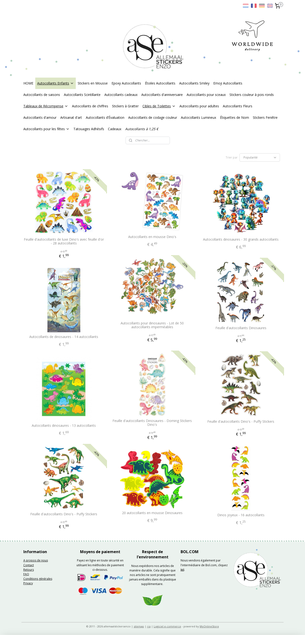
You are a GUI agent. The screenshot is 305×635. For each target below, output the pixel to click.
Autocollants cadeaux (120, 94)
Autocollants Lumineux (198, 117)
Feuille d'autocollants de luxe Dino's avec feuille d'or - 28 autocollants (64, 242)
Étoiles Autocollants (160, 83)
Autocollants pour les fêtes (46, 129)
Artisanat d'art (71, 117)
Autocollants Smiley (194, 83)
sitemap (139, 626)
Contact (28, 565)
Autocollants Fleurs (237, 106)
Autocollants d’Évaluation (105, 117)
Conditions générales (37, 579)
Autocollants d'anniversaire (162, 94)
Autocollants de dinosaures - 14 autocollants (64, 337)
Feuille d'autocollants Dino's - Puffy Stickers (241, 422)
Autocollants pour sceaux (206, 94)
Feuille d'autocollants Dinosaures (240, 328)
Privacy (28, 583)
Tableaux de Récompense (45, 106)
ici (182, 570)
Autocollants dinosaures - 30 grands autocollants (241, 240)
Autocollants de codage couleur (152, 117)
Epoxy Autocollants (126, 83)
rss (149, 626)
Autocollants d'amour (39, 117)
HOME (28, 83)
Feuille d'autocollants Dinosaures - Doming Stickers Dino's (152, 423)
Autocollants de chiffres (90, 106)
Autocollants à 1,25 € (141, 129)
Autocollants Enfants (55, 83)
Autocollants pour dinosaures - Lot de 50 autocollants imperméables (152, 325)
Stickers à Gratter (125, 106)
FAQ (26, 574)
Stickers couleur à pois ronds (251, 94)
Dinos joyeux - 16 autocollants (240, 515)
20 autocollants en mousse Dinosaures (152, 513)
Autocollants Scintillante (82, 94)
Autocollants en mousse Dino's (152, 237)
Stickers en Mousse (93, 83)
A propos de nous (35, 560)
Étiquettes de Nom (234, 117)
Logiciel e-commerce (167, 626)
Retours (28, 570)
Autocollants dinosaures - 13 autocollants (64, 426)
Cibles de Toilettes (159, 106)
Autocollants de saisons (41, 94)
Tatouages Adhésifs (88, 129)
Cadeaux (114, 129)
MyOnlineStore (209, 626)
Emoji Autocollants (227, 83)
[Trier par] (260, 157)
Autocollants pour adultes (199, 106)
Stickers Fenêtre (265, 117)
